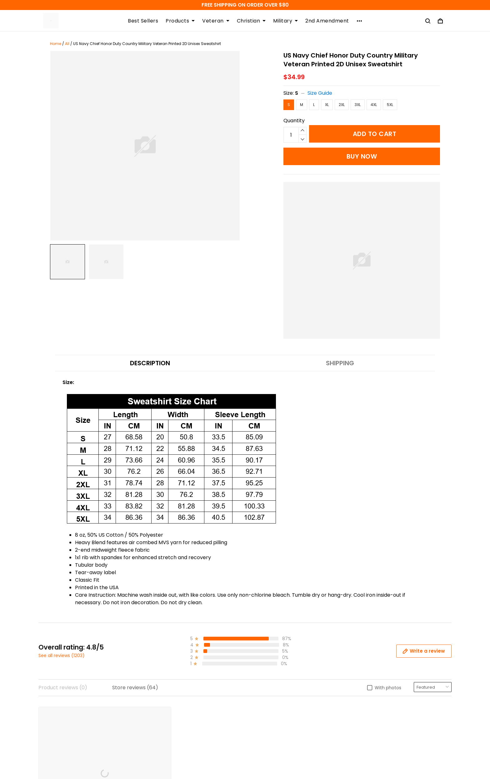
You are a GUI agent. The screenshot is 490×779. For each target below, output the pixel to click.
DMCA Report (319, 750)
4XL (374, 104)
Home (55, 43)
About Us (261, 691)
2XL (342, 104)
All (67, 43)
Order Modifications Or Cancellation (188, 723)
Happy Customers (272, 702)
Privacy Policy (161, 691)
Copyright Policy (164, 702)
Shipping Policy (162, 659)
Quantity (294, 120)
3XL (358, 104)
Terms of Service (165, 712)
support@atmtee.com (66, 717)
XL (327, 104)
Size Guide (320, 93)
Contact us (263, 659)
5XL (390, 104)
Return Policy (160, 680)
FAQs (256, 670)
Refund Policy (160, 670)
